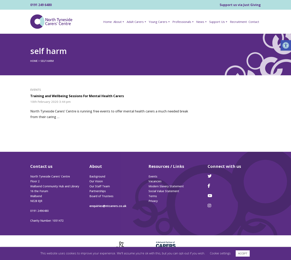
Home (107, 22)
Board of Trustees (101, 196)
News (200, 22)
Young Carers (158, 22)
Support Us (217, 22)
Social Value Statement (164, 191)
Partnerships (97, 191)
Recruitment (238, 22)
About (117, 22)
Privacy (153, 201)
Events (35, 90)
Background (97, 176)
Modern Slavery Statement (166, 186)
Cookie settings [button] (220, 253)
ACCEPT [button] (242, 253)
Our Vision (96, 181)
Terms (153, 196)
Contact (254, 22)
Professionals (181, 22)
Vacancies (155, 181)
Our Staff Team (99, 186)
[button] (286, 45)
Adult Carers (135, 22)
